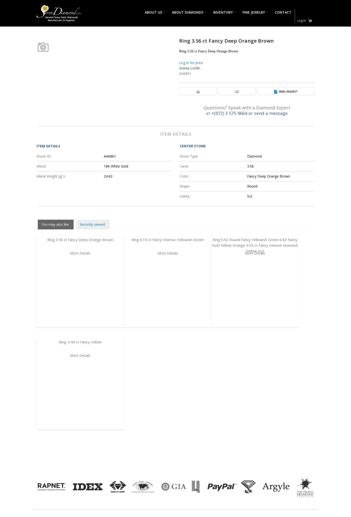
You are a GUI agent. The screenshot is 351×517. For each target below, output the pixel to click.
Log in (301, 21)
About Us (153, 12)
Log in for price (191, 62)
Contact (283, 12)
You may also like (55, 224)
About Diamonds (187, 12)
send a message (271, 113)
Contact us (154, 514)
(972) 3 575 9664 (79, 510)
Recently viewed (92, 224)
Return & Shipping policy (166, 508)
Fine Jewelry (254, 12)
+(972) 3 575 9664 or (233, 113)
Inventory (223, 12)
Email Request (288, 91)
